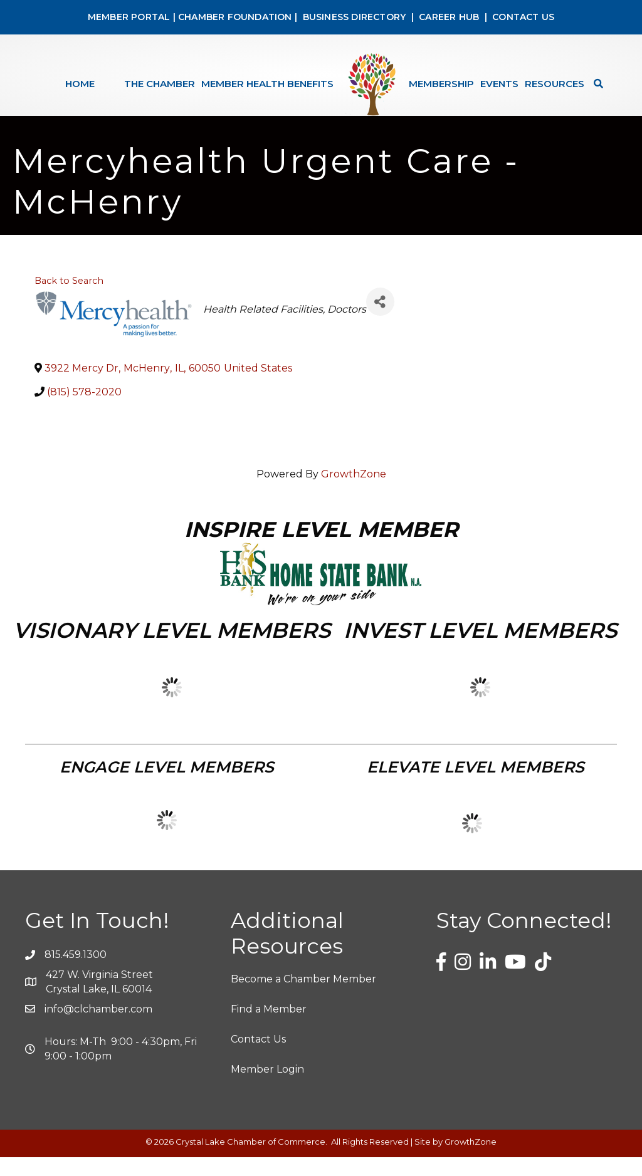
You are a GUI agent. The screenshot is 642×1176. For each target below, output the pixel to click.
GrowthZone (353, 493)
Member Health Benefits (267, 84)
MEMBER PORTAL (129, 17)
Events (499, 84)
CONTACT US (523, 17)
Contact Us (258, 1058)
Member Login (267, 1088)
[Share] (380, 320)
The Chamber (159, 84)
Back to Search (68, 299)
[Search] (595, 83)
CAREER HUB (449, 17)
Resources (554, 84)
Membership (441, 84)
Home (80, 84)
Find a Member (269, 1028)
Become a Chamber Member (303, 998)
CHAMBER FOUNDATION (235, 17)
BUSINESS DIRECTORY (353, 17)
